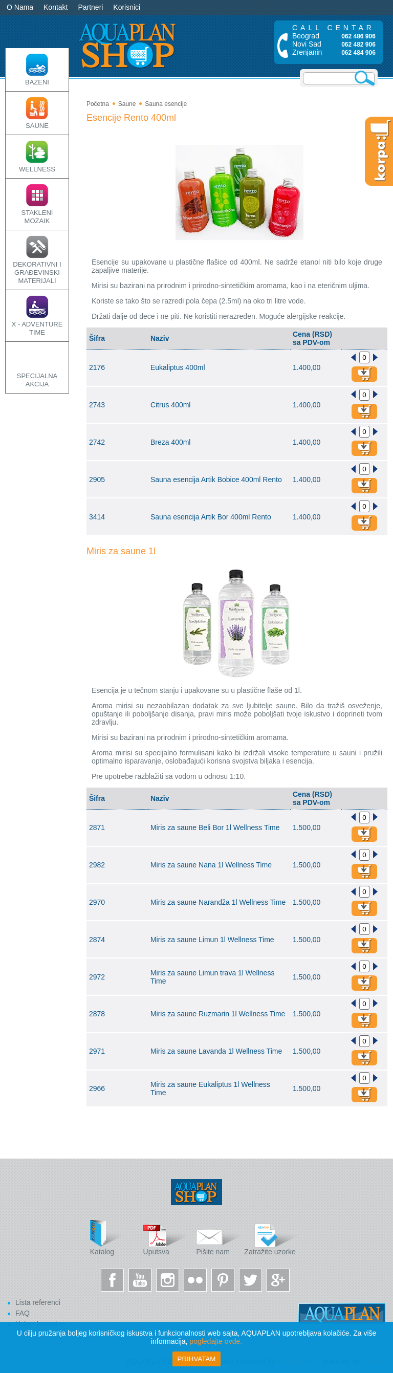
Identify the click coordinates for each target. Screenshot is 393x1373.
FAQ (22, 1313)
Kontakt (55, 7)
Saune (127, 103)
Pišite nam (219, 1237)
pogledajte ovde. (215, 1341)
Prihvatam (197, 1359)
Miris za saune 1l (121, 551)
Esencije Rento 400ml (131, 118)
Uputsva (166, 1237)
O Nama (20, 7)
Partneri (90, 7)
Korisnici (126, 7)
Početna (97, 103)
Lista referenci (37, 1302)
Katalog (113, 1237)
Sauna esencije (166, 103)
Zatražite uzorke (271, 1237)
